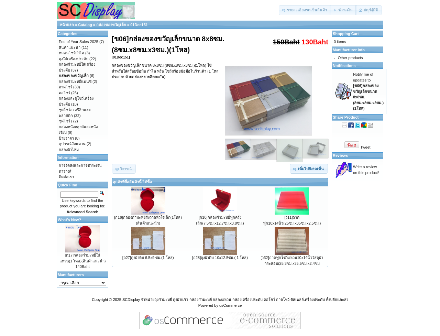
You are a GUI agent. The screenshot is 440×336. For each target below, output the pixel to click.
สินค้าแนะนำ (69, 47)
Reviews (340, 155)
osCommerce (230, 305)
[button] (305, 10)
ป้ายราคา (66, 138)
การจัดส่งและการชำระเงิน (80, 165)
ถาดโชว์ (65, 87)
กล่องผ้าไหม (69, 150)
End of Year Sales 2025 (78, 42)
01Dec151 (139, 25)
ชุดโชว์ (64, 121)
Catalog (85, 25)
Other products (350, 58)
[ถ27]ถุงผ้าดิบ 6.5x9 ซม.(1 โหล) (148, 258)
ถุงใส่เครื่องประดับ (73, 59)
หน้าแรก (67, 25)
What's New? (69, 220)
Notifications (344, 66)
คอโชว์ (64, 93)
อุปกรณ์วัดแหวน (72, 144)
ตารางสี (65, 171)
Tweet (365, 147)
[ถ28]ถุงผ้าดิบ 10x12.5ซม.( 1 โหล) (220, 258)
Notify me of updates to (368, 91)
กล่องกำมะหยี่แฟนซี (75, 81)
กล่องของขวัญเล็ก (111, 25)
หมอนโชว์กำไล (71, 53)
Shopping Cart (346, 34)
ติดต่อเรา (66, 177)
